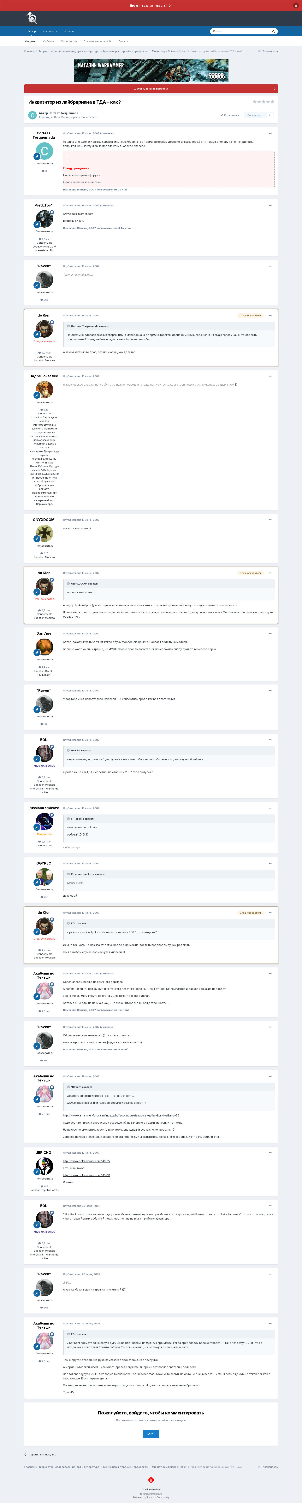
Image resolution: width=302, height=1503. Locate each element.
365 (44, 299)
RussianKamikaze (43, 808)
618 (44, 1186)
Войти (151, 1434)
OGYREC (43, 863)
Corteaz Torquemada (63, 113)
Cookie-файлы (151, 1489)
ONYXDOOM (44, 520)
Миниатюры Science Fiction (79, 117)
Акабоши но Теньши (43, 975)
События (48, 41)
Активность (50, 31)
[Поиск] (231, 31)
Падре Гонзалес (43, 376)
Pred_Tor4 (44, 205)
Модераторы (69, 41)
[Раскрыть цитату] (68, 326)
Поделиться (230, 115)
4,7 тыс (44, 352)
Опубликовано (81, 133)
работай (68, 220)
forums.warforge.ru (151, 1493)
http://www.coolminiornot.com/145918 (86, 1175)
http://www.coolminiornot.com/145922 (86, 1161)
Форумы (30, 41)
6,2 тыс (44, 777)
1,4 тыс (44, 667)
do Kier (44, 315)
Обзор (32, 33)
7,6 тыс (44, 1011)
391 (44, 896)
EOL (43, 740)
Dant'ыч (44, 633)
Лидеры (123, 41)
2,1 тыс (44, 239)
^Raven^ (44, 266)
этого (163, 699)
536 (44, 409)
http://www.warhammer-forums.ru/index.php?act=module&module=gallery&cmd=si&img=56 (121, 1115)
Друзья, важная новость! (148, 5)
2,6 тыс (44, 841)
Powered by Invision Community (151, 1497)
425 (44, 553)
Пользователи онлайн (97, 41)
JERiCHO (43, 1153)
